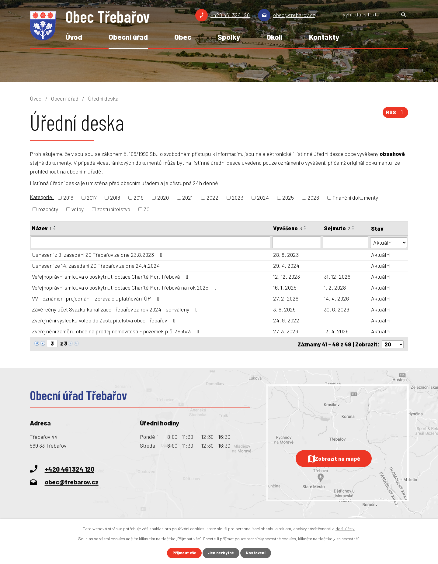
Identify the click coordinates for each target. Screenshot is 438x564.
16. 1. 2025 (285, 287)
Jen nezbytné (221, 552)
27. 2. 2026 (286, 298)
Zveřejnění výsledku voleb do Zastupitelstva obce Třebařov (105, 320)
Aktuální (380, 254)
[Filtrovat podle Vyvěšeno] (297, 242)
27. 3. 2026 (285, 331)
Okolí (274, 37)
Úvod (73, 37)
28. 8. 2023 (286, 254)
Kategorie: (42, 197)
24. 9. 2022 (286, 320)
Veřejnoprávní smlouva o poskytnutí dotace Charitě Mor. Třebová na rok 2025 (125, 287)
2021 (187, 197)
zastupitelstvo (113, 209)
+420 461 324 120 (230, 15)
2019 (139, 197)
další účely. (345, 528)
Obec (182, 37)
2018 (115, 197)
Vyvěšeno (287, 228)
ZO (147, 209)
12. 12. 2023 (286, 276)
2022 (212, 197)
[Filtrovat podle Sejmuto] (345, 242)
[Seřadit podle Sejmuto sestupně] (353, 229)
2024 (263, 197)
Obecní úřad (128, 37)
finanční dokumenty (355, 197)
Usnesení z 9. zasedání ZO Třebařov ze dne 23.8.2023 (98, 254)
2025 (288, 197)
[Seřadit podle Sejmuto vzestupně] (353, 226)
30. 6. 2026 (336, 309)
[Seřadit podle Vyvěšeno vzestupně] (305, 226)
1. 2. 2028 (335, 287)
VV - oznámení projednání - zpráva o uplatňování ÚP (97, 298)
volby (77, 209)
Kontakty (324, 37)
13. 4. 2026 (336, 331)
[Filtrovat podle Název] (150, 242)
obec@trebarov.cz (294, 15)
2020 (163, 197)
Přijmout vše (183, 552)
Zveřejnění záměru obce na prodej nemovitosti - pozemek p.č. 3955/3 (117, 331)
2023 (237, 197)
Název (41, 228)
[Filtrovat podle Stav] (388, 241)
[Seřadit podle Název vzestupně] (54, 226)
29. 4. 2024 (286, 265)
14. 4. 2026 (336, 298)
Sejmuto (337, 228)
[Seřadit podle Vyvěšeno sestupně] (305, 229)
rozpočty (48, 209)
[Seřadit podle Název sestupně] (54, 229)
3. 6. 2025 (284, 309)
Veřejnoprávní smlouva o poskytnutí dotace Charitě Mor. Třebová (111, 276)
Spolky (228, 37)
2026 (313, 197)
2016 (68, 197)
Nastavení (257, 552)
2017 (91, 197)
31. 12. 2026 (337, 276)
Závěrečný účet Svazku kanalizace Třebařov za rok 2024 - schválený (116, 309)
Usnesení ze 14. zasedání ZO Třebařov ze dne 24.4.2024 (96, 265)
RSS (394, 114)
